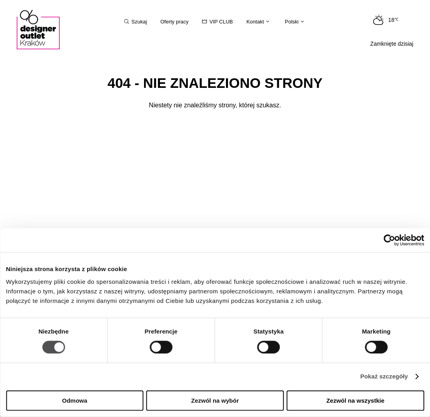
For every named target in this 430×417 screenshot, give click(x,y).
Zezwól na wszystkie (355, 400)
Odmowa (74, 400)
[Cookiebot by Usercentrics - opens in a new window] (389, 240)
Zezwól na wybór (215, 400)
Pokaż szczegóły (384, 376)
